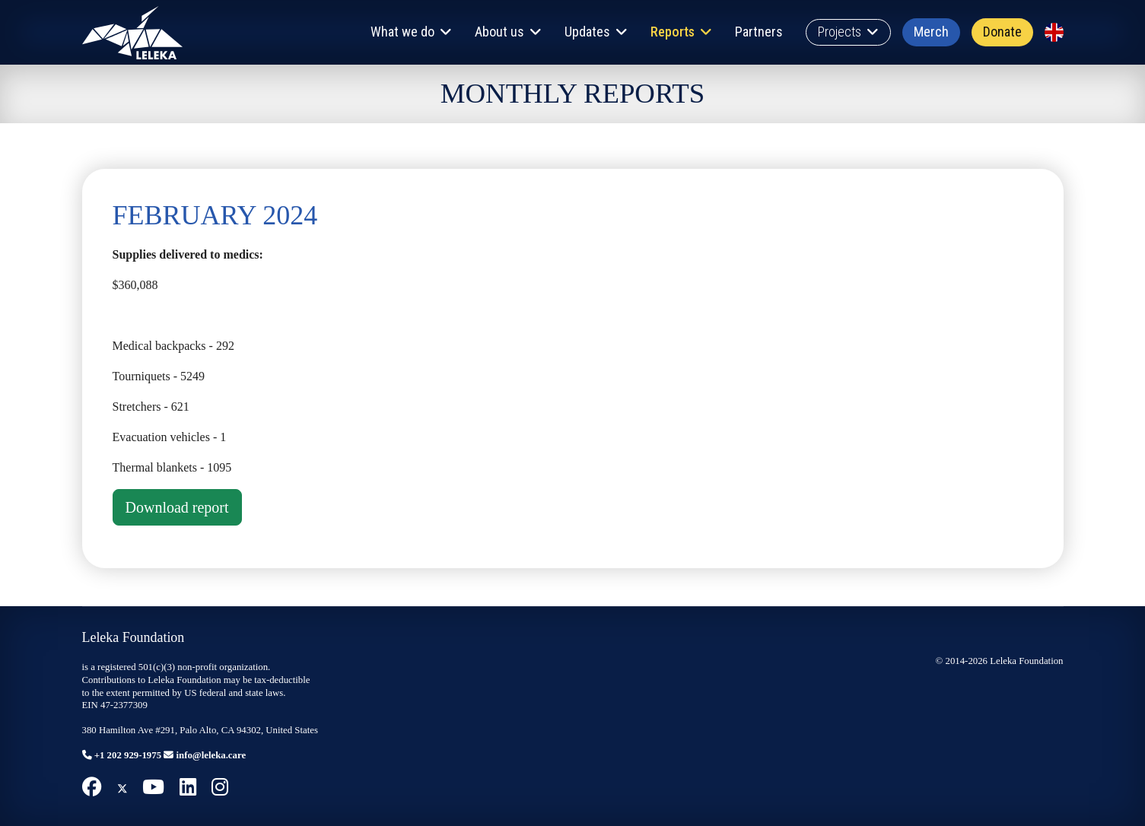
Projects (839, 32)
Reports (672, 32)
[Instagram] (220, 788)
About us (499, 32)
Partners (759, 32)
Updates (587, 32)
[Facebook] (92, 788)
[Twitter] (122, 788)
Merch (931, 32)
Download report (177, 507)
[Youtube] (153, 788)
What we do (402, 32)
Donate (1002, 32)
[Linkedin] (188, 788)
